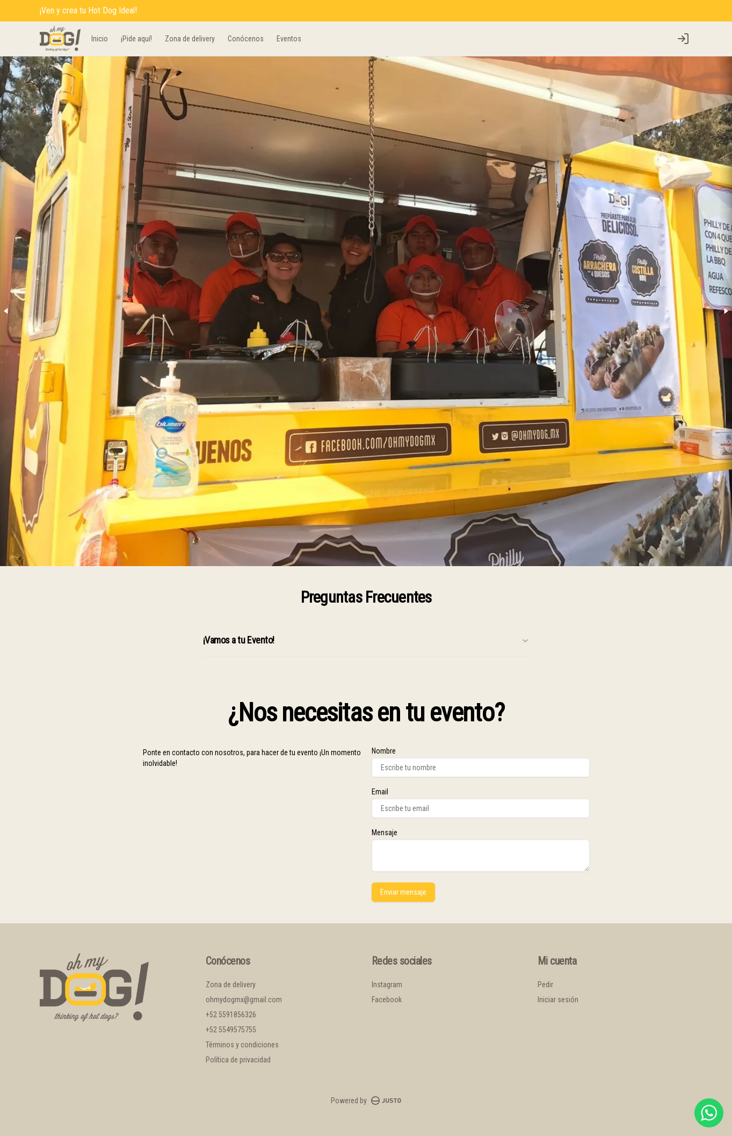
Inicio (99, 38)
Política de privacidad (238, 1059)
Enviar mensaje (403, 892)
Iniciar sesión (558, 999)
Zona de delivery (190, 38)
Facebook (387, 999)
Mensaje (384, 832)
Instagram (387, 984)
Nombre (384, 751)
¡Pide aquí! (136, 38)
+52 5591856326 (231, 1014)
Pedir (545, 984)
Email (380, 791)
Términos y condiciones (242, 1044)
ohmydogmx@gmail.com (244, 999)
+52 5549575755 (231, 1029)
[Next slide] (725, 311)
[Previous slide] (6, 311)
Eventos (289, 38)
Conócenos (246, 38)
